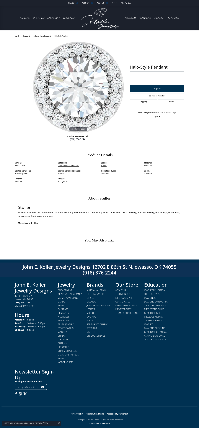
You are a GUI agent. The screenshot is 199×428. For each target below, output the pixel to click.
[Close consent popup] (59, 423)
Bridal (25, 18)
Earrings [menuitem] (63, 309)
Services (145, 18)
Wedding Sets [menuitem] (65, 362)
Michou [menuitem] (91, 313)
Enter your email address (28, 381)
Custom (130, 18)
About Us (120, 290)
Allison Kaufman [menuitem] (96, 290)
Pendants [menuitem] (63, 313)
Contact (172, 18)
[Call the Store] (22, 302)
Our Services (122, 301)
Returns (171, 102)
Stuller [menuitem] (91, 332)
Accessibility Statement (117, 414)
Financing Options (126, 305)
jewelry (17, 36)
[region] (78, 87)
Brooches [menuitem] (63, 347)
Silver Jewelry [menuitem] (66, 324)
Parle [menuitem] (90, 320)
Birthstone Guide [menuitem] (154, 309)
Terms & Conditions (126, 313)
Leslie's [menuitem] (91, 309)
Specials (53, 18)
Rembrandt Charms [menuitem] (97, 324)
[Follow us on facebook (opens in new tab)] (16, 394)
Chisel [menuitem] (90, 297)
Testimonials (122, 294)
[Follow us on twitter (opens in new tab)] (25, 394)
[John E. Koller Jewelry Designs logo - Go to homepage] (99, 18)
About (158, 18)
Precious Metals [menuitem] (153, 316)
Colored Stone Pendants (42, 36)
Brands (68, 18)
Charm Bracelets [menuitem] (67, 350)
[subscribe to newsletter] (43, 387)
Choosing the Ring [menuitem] (155, 305)
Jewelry (38, 18)
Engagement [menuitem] (65, 290)
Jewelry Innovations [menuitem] (98, 305)
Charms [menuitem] (62, 343)
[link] (121, 3)
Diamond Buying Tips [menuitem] (156, 301)
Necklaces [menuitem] (64, 316)
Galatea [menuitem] (91, 301)
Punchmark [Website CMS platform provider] (105, 424)
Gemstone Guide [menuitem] (153, 313)
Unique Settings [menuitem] (96, 335)
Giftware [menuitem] (63, 339)
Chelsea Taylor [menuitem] (95, 294)
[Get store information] (24, 306)
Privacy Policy (123, 309)
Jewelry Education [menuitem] (154, 290)
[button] (73, 3)
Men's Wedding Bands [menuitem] (70, 294)
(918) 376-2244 (77, 139)
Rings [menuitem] (61, 305)
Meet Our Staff (123, 297)
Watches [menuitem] (62, 332)
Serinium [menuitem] (92, 328)
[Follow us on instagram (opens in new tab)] (20, 394)
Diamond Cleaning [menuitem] (154, 328)
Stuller (104, 165)
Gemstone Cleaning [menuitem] (155, 332)
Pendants (27, 36)
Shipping (143, 102)
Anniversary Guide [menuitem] (154, 335)
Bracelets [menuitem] (63, 320)
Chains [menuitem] (62, 335)
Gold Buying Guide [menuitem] (155, 339)
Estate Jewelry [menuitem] (66, 328)
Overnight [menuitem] (93, 316)
